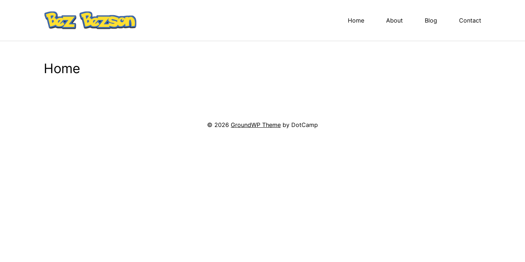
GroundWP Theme (256, 124)
